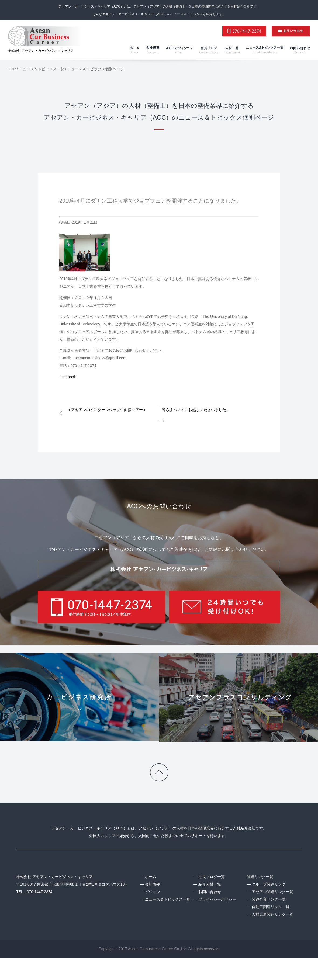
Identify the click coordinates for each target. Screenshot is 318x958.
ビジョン (152, 892)
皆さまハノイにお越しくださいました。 (196, 410)
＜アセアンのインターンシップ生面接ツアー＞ (107, 410)
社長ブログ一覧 (211, 876)
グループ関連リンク (269, 884)
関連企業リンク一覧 (269, 899)
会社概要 (152, 884)
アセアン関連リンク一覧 (272, 892)
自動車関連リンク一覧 (270, 907)
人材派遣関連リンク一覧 (272, 914)
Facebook (67, 377)
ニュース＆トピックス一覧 (167, 899)
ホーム (150, 876)
